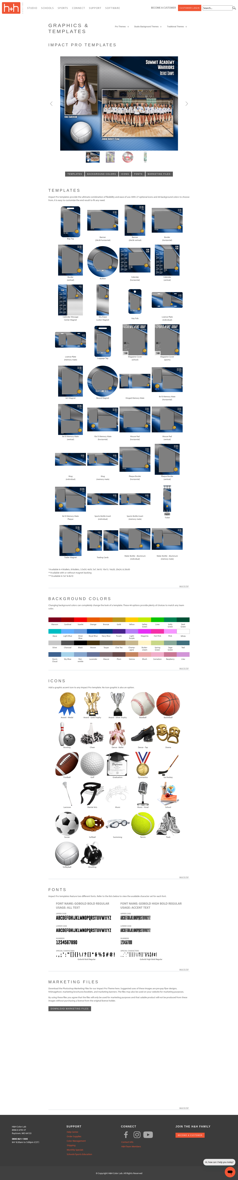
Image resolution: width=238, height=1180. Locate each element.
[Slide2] (127, 157)
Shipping (71, 1145)
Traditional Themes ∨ (177, 26)
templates (74, 174)
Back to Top (184, 586)
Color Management (76, 1140)
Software (112, 8)
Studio (32, 8)
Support (95, 8)
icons (125, 174)
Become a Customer (163, 7)
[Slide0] (92, 157)
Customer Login (190, 8)
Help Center (72, 1132)
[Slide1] (110, 157)
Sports (63, 8)
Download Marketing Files (70, 1009)
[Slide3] (145, 157)
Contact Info (127, 1142)
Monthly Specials (75, 1149)
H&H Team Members (131, 1146)
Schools (47, 8)
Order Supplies (74, 1136)
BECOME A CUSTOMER (190, 1135)
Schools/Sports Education (79, 1154)
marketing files (159, 174)
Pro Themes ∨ (122, 26)
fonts (138, 174)
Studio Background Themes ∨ (148, 26)
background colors (101, 174)
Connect (78, 8)
